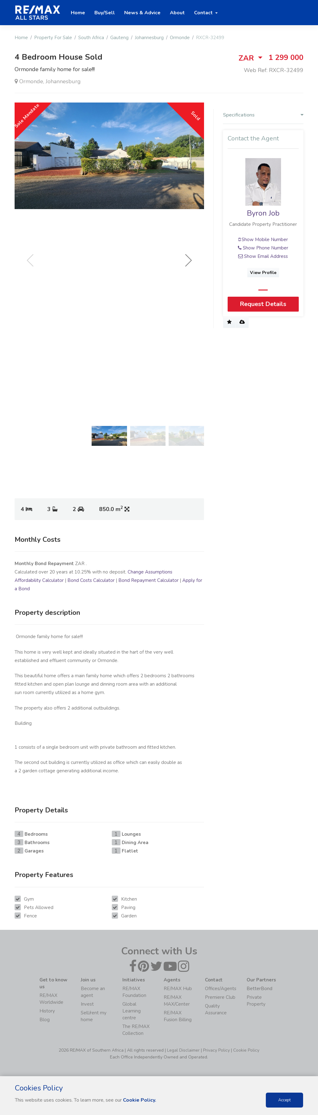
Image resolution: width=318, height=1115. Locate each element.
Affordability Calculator (39, 580)
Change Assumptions (150, 572)
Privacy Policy (216, 1050)
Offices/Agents (220, 988)
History (47, 1011)
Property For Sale (53, 37)
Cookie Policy (246, 1050)
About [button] (177, 12)
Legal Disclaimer (183, 1050)
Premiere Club (220, 997)
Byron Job (263, 213)
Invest (87, 1004)
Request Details (263, 304)
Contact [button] (204, 12)
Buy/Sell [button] (104, 12)
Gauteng (119, 37)
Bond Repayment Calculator (148, 580)
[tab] (263, 116)
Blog (44, 1020)
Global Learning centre (131, 1011)
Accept (284, 1100)
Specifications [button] (263, 115)
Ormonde (180, 37)
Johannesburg (149, 37)
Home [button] (78, 12)
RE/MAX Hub (178, 988)
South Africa (91, 37)
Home (21, 37)
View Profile (263, 273)
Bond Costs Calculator (91, 580)
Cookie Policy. (139, 1100)
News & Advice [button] (142, 12)
